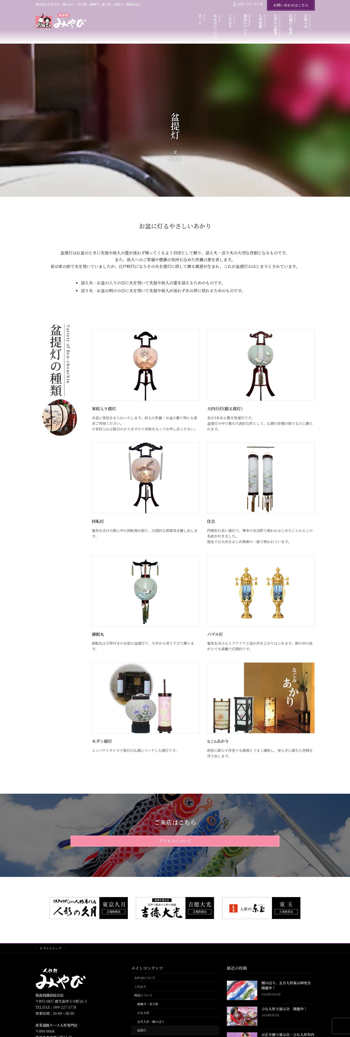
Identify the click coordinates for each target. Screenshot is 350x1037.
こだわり (140, 986)
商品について (143, 995)
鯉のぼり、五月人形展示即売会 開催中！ (287, 986)
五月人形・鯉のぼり (150, 1021)
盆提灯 (141, 1030)
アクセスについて (175, 841)
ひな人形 (143, 1013)
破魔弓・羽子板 (147, 1004)
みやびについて (144, 977)
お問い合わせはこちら (290, 5)
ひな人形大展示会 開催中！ (284, 1008)
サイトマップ (52, 948)
